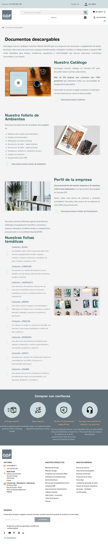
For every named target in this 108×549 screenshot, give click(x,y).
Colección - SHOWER (20, 369)
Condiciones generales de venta (87, 483)
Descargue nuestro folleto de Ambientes (29, 164)
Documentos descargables (85, 471)
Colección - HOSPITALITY (22, 282)
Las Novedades (81, 492)
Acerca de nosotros (82, 468)
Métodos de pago (51, 471)
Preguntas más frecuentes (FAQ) (56, 474)
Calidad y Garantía (51, 492)
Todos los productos (52, 498)
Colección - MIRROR (20, 302)
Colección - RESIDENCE (21, 337)
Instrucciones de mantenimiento (56, 489)
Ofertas (47, 501)
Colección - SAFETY (20, 353)
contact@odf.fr (12, 465)
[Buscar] (54, 12)
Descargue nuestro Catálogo (73, 100)
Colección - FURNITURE (22, 266)
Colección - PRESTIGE (21, 321)
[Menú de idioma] (72, 4)
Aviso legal (80, 480)
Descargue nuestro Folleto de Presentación (79, 211)
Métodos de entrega (52, 468)
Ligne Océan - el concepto (53, 495)
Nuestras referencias (83, 474)
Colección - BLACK (20, 247)
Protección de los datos (84, 477)
